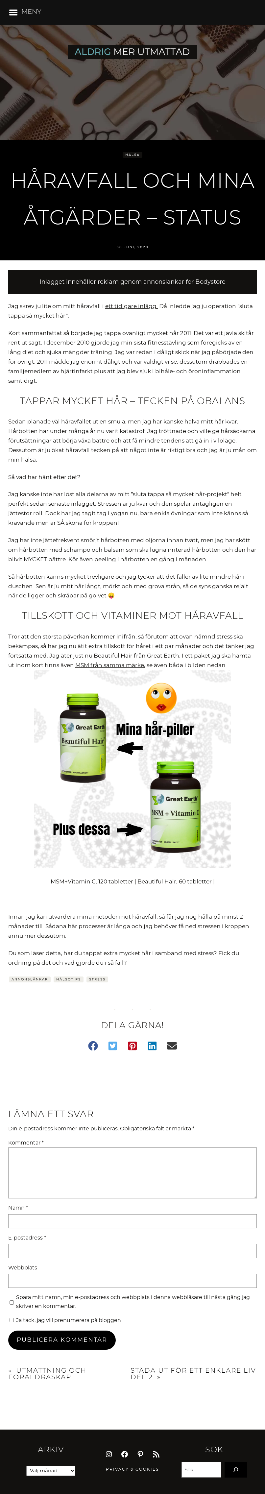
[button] (93, 1046)
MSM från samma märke (109, 665)
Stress (97, 979)
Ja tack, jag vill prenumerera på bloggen (65, 1320)
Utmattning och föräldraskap (47, 1374)
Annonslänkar (30, 979)
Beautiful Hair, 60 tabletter (174, 881)
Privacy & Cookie (131, 1469)
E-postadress (27, 1238)
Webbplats (22, 1267)
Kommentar (26, 1142)
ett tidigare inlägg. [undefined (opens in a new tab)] (131, 306)
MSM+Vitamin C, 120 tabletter (92, 881)
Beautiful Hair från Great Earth (136, 656)
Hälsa (132, 155)
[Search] (236, 1470)
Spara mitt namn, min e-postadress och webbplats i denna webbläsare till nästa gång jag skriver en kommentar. (133, 1302)
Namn (18, 1208)
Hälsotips (68, 979)
